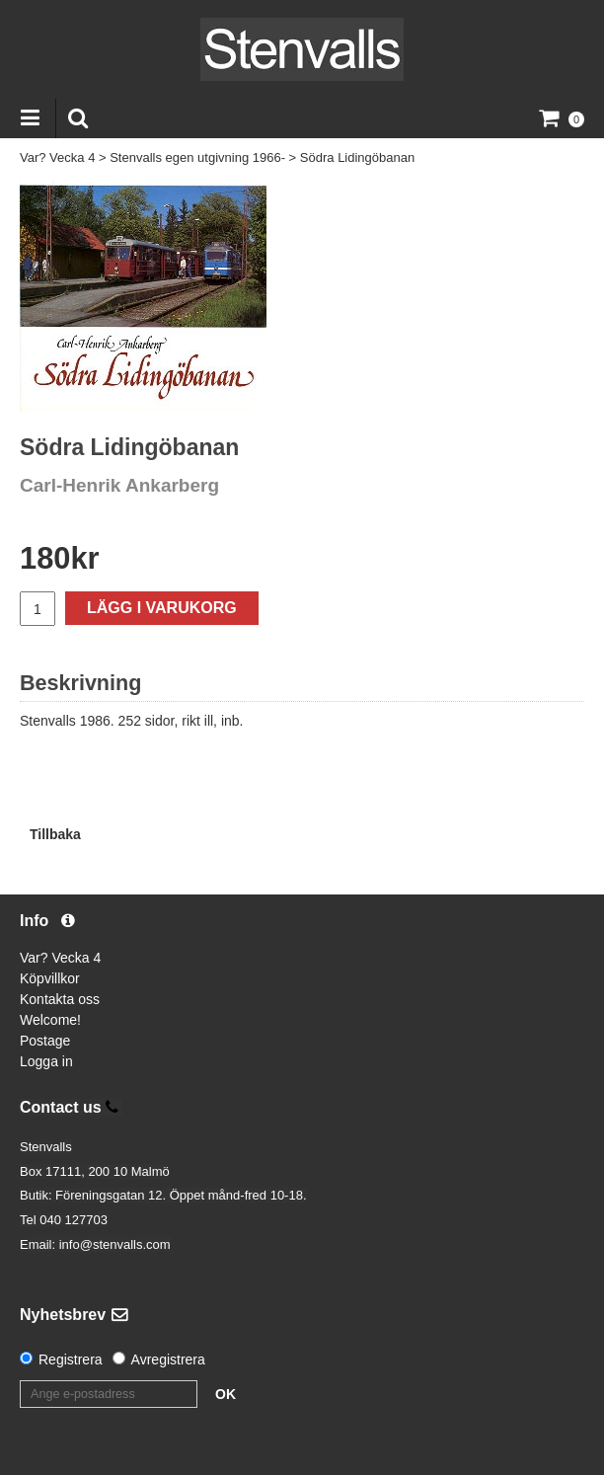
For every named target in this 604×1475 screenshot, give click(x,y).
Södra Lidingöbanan (357, 157)
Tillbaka (55, 834)
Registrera (70, 1359)
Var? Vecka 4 (57, 157)
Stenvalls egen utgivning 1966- (197, 157)
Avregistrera (168, 1359)
